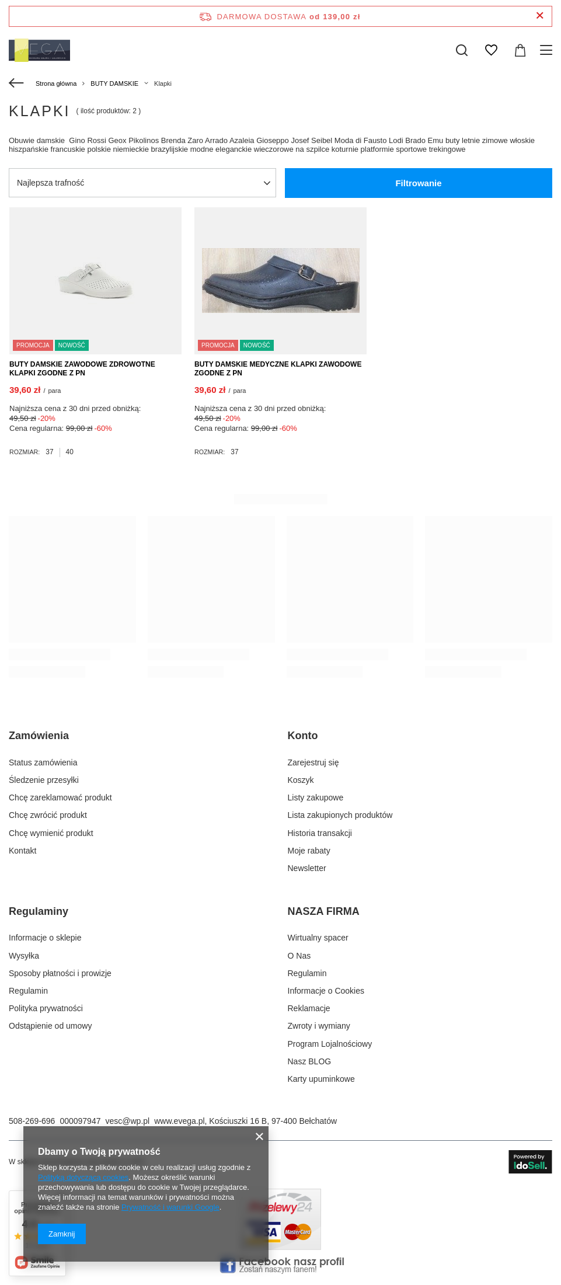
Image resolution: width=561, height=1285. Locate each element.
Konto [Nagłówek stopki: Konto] (303, 735)
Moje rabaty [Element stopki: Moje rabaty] (309, 850)
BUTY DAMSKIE (114, 83)
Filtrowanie (418, 183)
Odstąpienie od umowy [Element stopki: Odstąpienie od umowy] (50, 1025)
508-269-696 (32, 1121)
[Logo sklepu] (39, 50)
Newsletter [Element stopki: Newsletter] (307, 868)
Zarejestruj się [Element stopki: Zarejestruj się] (313, 762)
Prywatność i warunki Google (170, 1207)
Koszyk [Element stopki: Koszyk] (301, 780)
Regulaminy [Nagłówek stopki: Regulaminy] (38, 911)
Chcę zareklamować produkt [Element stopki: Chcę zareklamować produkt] (60, 797)
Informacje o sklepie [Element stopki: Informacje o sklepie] (45, 937)
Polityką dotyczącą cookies (83, 1177)
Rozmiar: (24, 451)
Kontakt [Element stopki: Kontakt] (22, 850)
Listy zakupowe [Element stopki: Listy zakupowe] (316, 797)
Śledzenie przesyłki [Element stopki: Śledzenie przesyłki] (44, 780)
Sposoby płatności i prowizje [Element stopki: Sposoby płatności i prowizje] (60, 973)
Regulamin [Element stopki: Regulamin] (28, 990)
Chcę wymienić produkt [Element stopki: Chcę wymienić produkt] (51, 833)
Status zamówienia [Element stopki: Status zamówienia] (43, 762)
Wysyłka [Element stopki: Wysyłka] (24, 955)
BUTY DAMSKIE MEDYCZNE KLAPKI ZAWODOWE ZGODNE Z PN (277, 369)
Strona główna (56, 83)
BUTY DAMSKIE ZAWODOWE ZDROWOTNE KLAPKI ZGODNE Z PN (82, 369)
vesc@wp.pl (127, 1121)
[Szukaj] (461, 50)
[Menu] (548, 50)
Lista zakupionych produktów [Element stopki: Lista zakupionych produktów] (340, 815)
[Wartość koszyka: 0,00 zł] (520, 50)
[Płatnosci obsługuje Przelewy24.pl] (280, 1247)
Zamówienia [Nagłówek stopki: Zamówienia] (39, 735)
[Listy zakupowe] (491, 50)
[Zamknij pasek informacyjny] (539, 16)
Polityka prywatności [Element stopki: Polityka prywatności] (46, 1008)
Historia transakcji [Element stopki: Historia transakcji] (320, 833)
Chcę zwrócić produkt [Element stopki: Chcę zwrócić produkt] (48, 815)
